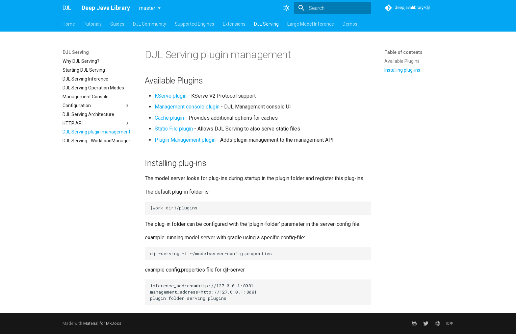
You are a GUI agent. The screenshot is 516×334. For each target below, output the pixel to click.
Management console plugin (187, 107)
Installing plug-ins (402, 70)
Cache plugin (169, 118)
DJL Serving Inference (85, 79)
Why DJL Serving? (81, 61)
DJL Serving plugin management (96, 131)
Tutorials (93, 24)
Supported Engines (194, 24)
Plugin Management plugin (185, 140)
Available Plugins (402, 61)
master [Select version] (147, 8)
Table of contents (403, 52)
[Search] (332, 8)
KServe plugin (171, 96)
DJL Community (149, 24)
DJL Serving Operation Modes (93, 87)
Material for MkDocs (102, 323)
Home (69, 24)
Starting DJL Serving (84, 70)
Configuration (96, 105)
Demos (350, 24)
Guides (117, 24)
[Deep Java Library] (67, 7)
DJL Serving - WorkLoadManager (96, 140)
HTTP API (96, 123)
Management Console (86, 96)
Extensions (234, 24)
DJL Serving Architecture (88, 114)
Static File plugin (174, 129)
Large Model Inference (310, 24)
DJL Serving (266, 24)
